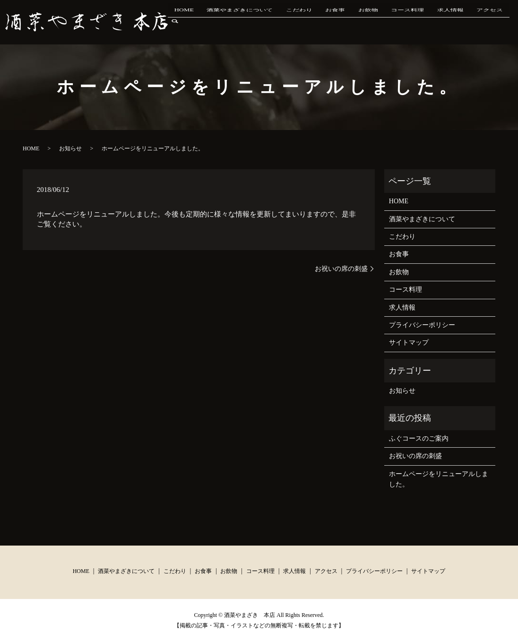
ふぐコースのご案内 (419, 438)
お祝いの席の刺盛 (341, 268)
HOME (221, 22)
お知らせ (70, 148)
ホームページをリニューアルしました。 (438, 479)
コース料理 (412, 22)
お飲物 (379, 22)
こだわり (323, 22)
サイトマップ (409, 342)
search (511, 22)
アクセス (482, 22)
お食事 (353, 22)
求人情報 (449, 22)
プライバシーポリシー (422, 325)
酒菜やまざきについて (270, 22)
